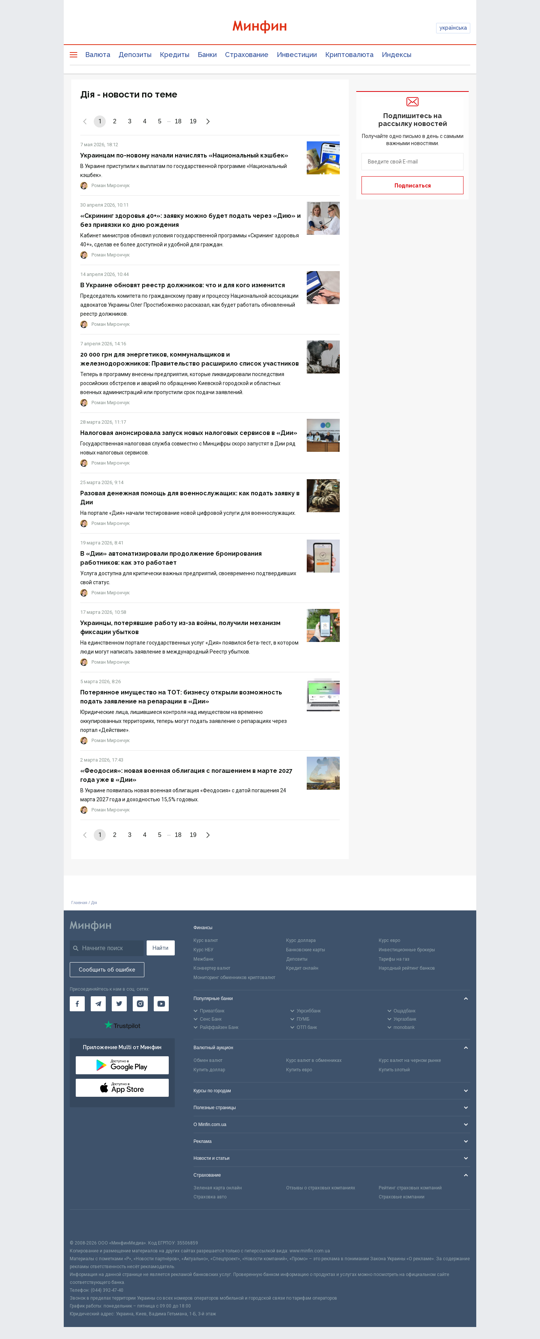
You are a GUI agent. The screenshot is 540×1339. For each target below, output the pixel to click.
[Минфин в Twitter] (119, 1003)
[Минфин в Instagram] (140, 1003)
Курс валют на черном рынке (410, 1060)
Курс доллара (301, 940)
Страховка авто (210, 1197)
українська (453, 28)
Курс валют (206, 940)
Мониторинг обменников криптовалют (234, 977)
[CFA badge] (86, 1224)
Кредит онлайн (302, 968)
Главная (79, 902)
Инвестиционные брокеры (407, 949)
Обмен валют (208, 1060)
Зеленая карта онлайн (218, 1188)
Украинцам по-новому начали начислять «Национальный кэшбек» (184, 155)
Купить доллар (209, 1069)
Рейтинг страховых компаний (410, 1188)
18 (178, 121)
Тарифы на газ (394, 959)
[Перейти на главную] (270, 28)
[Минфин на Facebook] (77, 1003)
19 (193, 121)
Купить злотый (394, 1069)
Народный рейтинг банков (407, 968)
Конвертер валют (212, 968)
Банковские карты (305, 949)
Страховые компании (401, 1197)
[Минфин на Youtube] (161, 1003)
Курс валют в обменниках (314, 1060)
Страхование (246, 54)
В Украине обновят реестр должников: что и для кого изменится (182, 285)
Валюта (97, 54)
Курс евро (389, 940)
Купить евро (299, 1069)
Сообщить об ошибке (107, 970)
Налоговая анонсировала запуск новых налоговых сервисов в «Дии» (188, 432)
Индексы (396, 54)
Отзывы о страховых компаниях (320, 1188)
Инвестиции (297, 54)
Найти (160, 948)
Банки (207, 54)
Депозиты (135, 54)
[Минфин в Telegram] (98, 1003)
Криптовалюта (349, 54)
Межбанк (203, 959)
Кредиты (174, 54)
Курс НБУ (203, 949)
